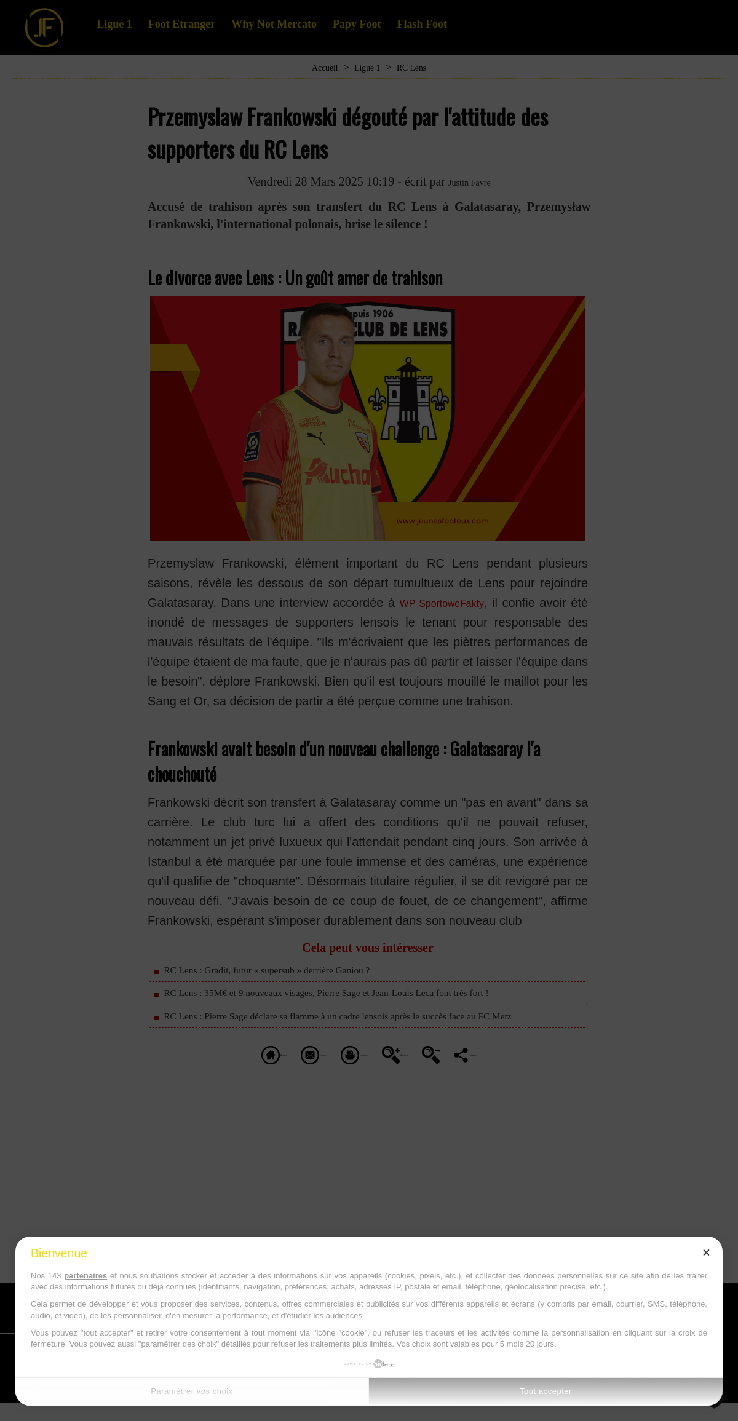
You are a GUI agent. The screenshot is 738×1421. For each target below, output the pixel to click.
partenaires (85, 1275)
